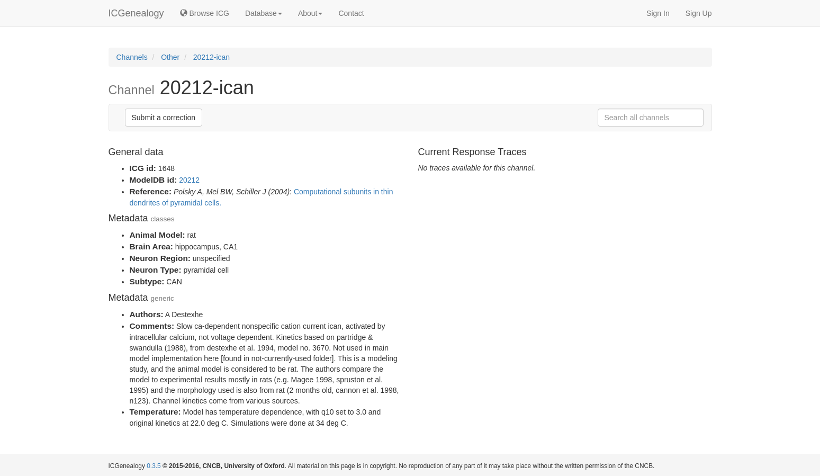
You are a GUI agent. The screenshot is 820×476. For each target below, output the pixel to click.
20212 (189, 180)
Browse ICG (204, 13)
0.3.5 (153, 466)
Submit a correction (164, 117)
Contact (351, 13)
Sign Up (699, 13)
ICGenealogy (136, 13)
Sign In (658, 13)
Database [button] (263, 13)
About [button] (310, 13)
